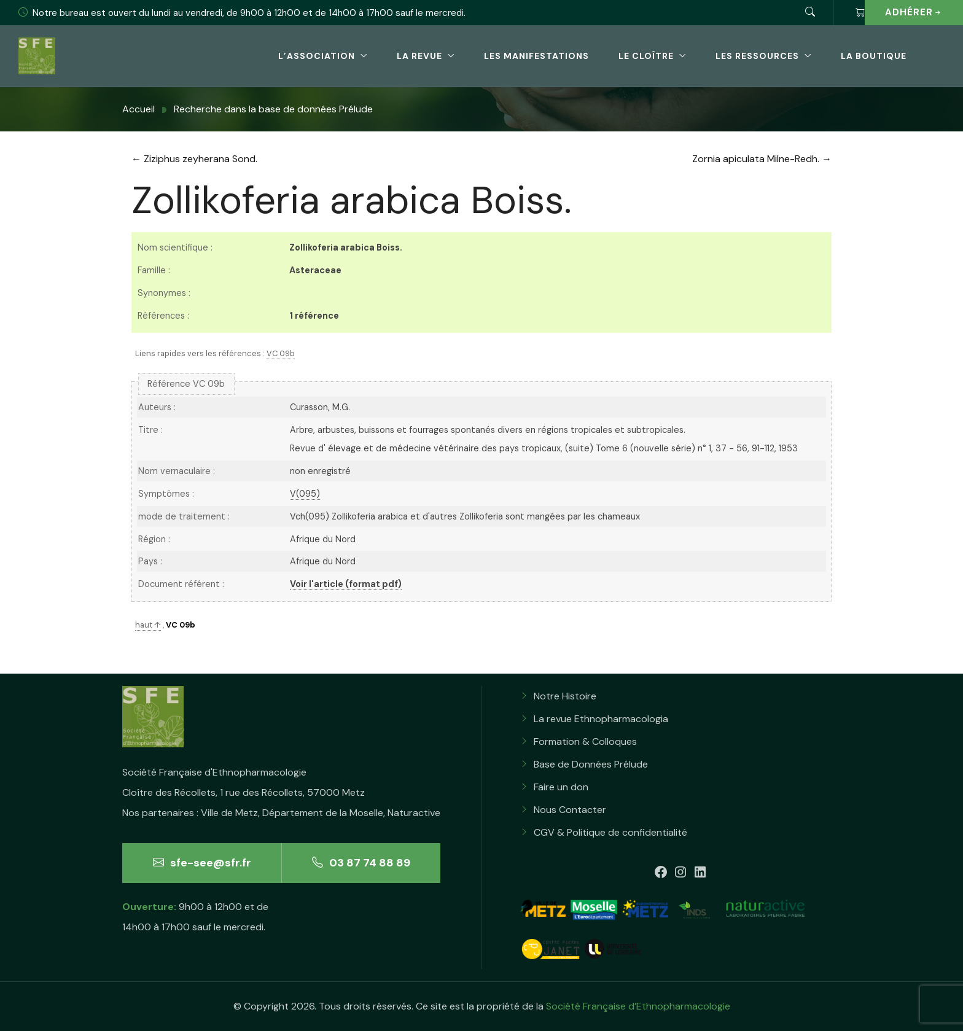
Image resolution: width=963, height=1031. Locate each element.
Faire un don (561, 786)
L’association (316, 55)
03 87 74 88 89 (361, 862)
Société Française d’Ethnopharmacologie (638, 1006)
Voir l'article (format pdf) (346, 583)
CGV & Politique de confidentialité (610, 832)
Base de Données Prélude (591, 764)
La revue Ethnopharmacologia (601, 718)
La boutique (873, 55)
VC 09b (281, 353)
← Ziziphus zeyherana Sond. (194, 158)
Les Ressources (757, 55)
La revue (419, 55)
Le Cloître (646, 55)
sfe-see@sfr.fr (202, 862)
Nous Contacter (570, 809)
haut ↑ (148, 625)
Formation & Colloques (585, 741)
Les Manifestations (536, 55)
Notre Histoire (565, 696)
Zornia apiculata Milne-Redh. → (762, 158)
